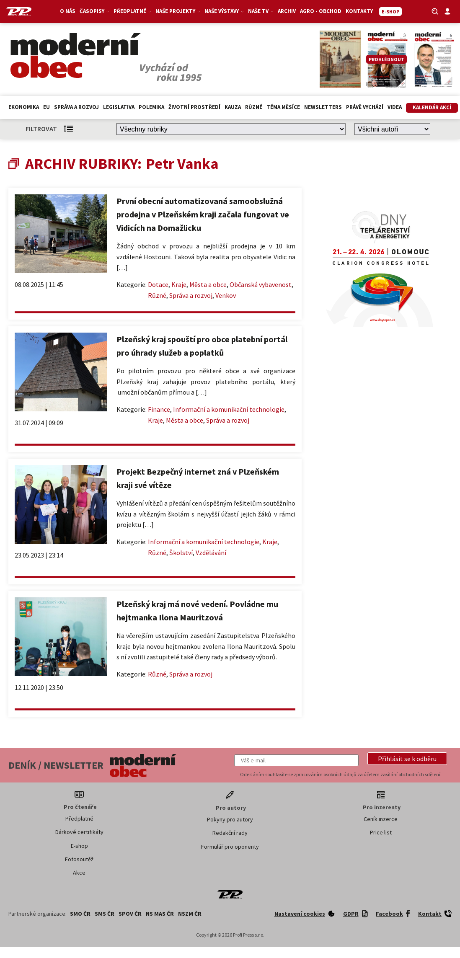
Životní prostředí (194, 107)
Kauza (233, 107)
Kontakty (359, 11)
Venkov (225, 295)
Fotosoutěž (79, 859)
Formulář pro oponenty (230, 846)
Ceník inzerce (381, 819)
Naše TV (261, 11)
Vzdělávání (211, 552)
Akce (79, 872)
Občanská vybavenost (261, 284)
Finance (159, 409)
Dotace (158, 284)
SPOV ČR (130, 913)
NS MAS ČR (160, 913)
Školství (181, 552)
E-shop (79, 846)
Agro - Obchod (320, 11)
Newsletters (323, 107)
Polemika (151, 107)
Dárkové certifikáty (79, 832)
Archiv (287, 11)
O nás (67, 11)
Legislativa (118, 107)
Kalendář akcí (432, 107)
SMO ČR (80, 913)
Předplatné (132, 11)
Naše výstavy (224, 11)
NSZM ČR (190, 913)
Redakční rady (230, 833)
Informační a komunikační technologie (228, 409)
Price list (381, 832)
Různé (253, 107)
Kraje (178, 284)
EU (46, 107)
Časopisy (94, 11)
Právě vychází (364, 107)
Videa (395, 107)
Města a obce (208, 284)
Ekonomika (23, 107)
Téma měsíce (283, 107)
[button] (407, 758)
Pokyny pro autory (230, 819)
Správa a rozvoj (76, 107)
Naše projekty (177, 11)
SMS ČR (104, 913)
